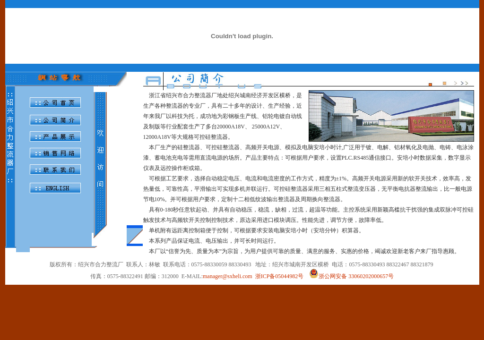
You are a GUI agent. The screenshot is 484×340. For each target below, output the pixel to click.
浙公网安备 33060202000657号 (351, 276)
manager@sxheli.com (227, 276)
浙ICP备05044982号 (279, 276)
